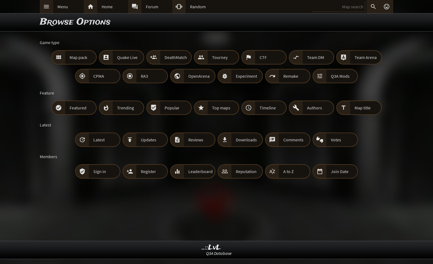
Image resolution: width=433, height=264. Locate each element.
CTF (263, 57)
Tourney (220, 57)
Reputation (246, 171)
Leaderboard (200, 171)
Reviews (195, 139)
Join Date (339, 171)
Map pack (78, 57)
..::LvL (211, 247)
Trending (125, 108)
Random (198, 6)
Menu (62, 6)
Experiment (246, 76)
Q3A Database (219, 253)
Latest (99, 139)
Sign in (99, 171)
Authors (314, 108)
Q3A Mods (340, 76)
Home (107, 6)
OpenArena (199, 76)
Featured (78, 108)
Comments (293, 139)
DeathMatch (176, 57)
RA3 (144, 76)
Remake (290, 76)
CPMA (98, 76)
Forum (152, 6)
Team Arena (366, 57)
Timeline (268, 108)
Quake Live (127, 57)
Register (148, 171)
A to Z (288, 171)
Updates (148, 139)
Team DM (315, 57)
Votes (336, 139)
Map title (363, 108)
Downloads (246, 139)
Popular (172, 108)
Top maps (221, 108)
